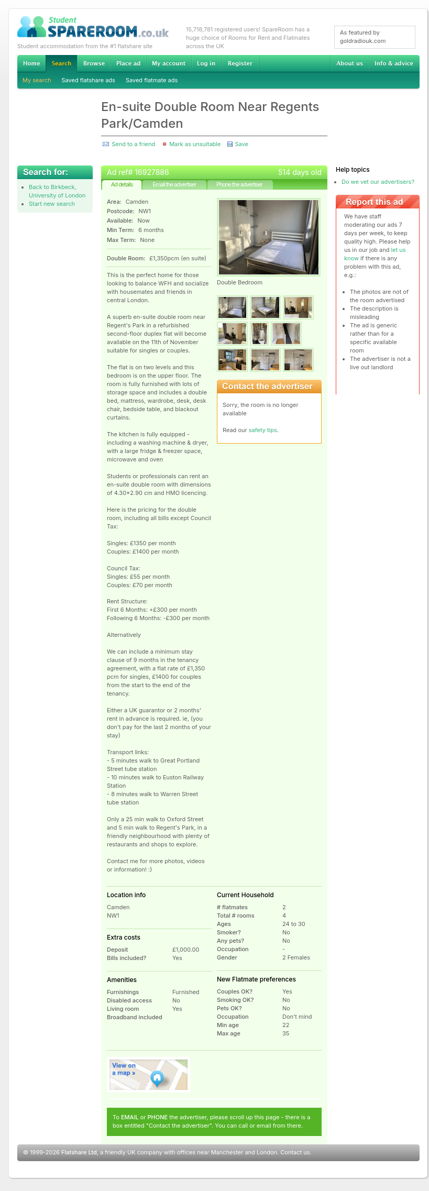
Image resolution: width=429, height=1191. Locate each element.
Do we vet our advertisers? (378, 181)
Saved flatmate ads (152, 80)
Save (241, 144)
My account (168, 63)
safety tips (263, 430)
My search (37, 80)
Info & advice (394, 63)
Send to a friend (133, 144)
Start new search (52, 203)
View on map (149, 1075)
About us (349, 63)
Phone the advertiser (239, 184)
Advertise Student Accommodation (128, 63)
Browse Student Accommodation (94, 63)
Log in (206, 63)
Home (31, 63)
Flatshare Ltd (79, 1152)
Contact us (295, 1152)
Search (61, 63)
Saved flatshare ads (88, 80)
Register (240, 63)
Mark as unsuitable (195, 144)
